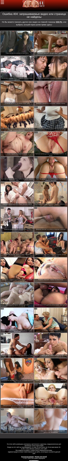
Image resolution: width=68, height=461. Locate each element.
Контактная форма (27, 457)
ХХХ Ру (59, 22)
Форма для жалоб (41, 457)
